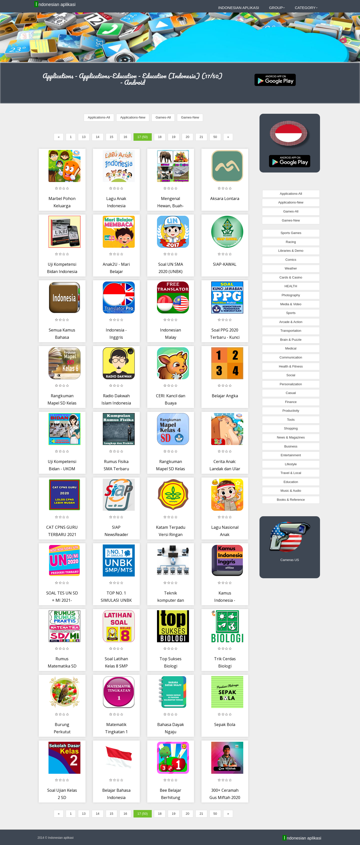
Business (291, 446)
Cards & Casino (291, 277)
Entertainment (291, 455)
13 (84, 137)
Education (291, 482)
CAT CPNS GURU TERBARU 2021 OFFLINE (62, 534)
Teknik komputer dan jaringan (170, 600)
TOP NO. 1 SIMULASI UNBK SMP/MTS (116, 600)
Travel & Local (290, 473)
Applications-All (99, 117)
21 (201, 137)
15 (111, 137)
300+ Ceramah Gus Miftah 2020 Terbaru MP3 (225, 798)
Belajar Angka (225, 395)
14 (97, 137)
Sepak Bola (224, 724)
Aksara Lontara (224, 198)
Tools (290, 420)
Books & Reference (291, 500)
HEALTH (290, 286)
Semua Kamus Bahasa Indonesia (62, 337)
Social (290, 375)
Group (277, 8)
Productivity (290, 410)
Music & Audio (290, 490)
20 (187, 137)
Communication (291, 357)
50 (215, 137)
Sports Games (290, 233)
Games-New (190, 117)
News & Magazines (291, 437)
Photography (291, 295)
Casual (291, 393)
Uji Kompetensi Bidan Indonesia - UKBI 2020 (62, 272)
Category (306, 8)
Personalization (291, 384)
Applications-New (132, 117)
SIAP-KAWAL (224, 264)
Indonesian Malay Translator (170, 337)
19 (173, 137)
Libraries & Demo (290, 250)
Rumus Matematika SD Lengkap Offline (62, 666)
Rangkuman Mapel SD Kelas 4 (170, 469)
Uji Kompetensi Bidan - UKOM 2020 (62, 469)
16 (125, 137)
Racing (291, 242)
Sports (291, 313)
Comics (291, 260)
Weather (291, 268)
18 (160, 137)
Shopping (291, 428)
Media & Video (290, 304)
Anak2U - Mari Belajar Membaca (116, 272)
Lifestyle (291, 464)
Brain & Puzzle (291, 340)
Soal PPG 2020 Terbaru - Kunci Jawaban (225, 337)
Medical (290, 348)
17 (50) (143, 137)
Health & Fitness (291, 366)
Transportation (290, 330)
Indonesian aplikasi (56, 4)
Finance (290, 402)
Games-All (163, 117)
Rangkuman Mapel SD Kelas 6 (62, 403)
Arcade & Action (290, 322)
